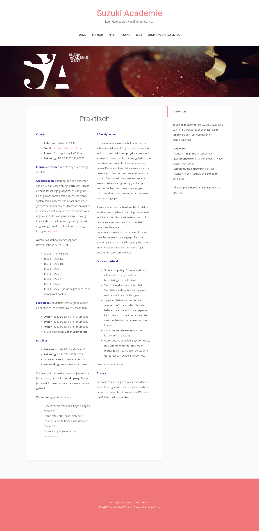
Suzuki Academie (129, 13)
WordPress (154, 507)
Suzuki (82, 34)
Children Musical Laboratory (164, 34)
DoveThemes (125, 507)
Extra (139, 34)
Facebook (192, 187)
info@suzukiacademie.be (67, 148)
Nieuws (125, 34)
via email (51, 231)
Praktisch (97, 34)
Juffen (112, 34)
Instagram (208, 187)
